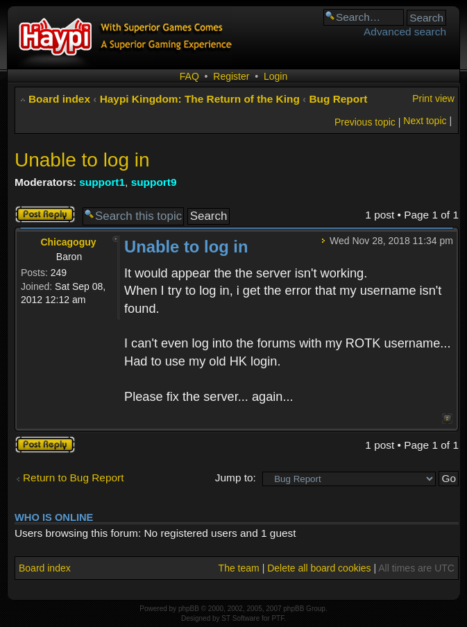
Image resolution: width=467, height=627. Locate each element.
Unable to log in (82, 160)
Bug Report (338, 99)
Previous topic (365, 122)
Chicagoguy (68, 242)
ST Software (240, 618)
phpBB (188, 608)
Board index (59, 99)
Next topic (424, 120)
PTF (277, 618)
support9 (154, 182)
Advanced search (405, 31)
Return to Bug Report (73, 477)
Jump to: (235, 477)
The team (239, 568)
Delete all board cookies (319, 568)
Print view (433, 98)
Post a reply (45, 214)
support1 (102, 182)
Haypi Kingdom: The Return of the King (200, 99)
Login (275, 76)
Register (231, 76)
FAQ (189, 76)
